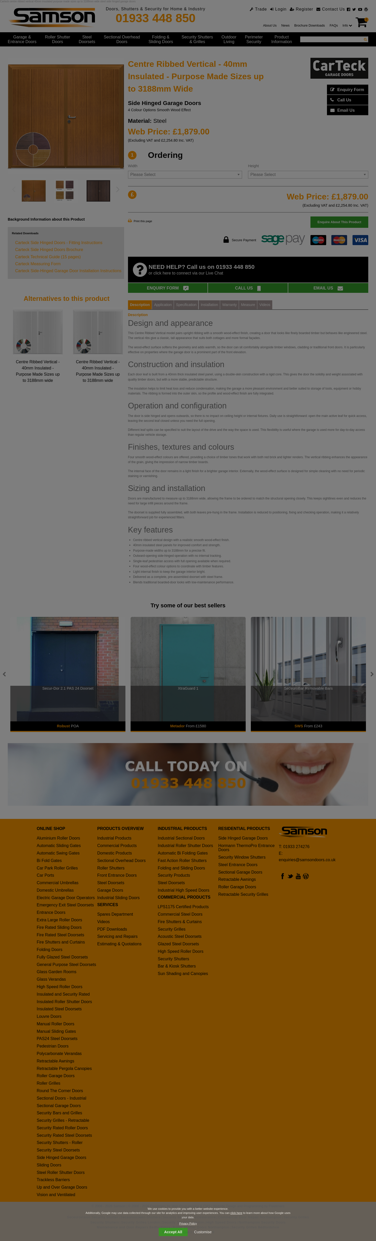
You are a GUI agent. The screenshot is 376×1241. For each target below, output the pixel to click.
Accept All (173, 1232)
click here (236, 1212)
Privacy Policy (188, 1223)
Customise (203, 1232)
